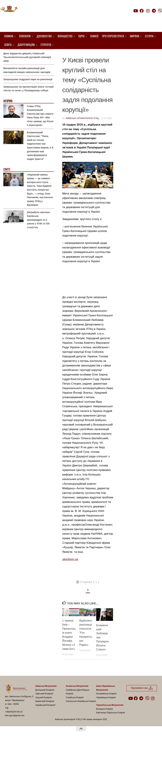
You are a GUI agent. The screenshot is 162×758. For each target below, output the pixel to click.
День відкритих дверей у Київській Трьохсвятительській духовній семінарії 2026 (27, 74)
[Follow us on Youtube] (135, 11)
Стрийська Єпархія (75, 714)
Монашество (65, 36)
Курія (81, 36)
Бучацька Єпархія (104, 726)
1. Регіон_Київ (100, 58)
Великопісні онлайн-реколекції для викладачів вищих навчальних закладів (26, 87)
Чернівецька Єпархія (106, 714)
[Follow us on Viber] (160, 11)
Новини (8, 36)
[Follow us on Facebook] (142, 11)
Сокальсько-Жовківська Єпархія (81, 718)
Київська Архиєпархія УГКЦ (82, 135)
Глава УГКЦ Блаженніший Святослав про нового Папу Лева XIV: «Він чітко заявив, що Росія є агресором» (40, 133)
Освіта (8, 45)
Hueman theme (45, 751)
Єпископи (25, 36)
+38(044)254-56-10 (13, 729)
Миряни (134, 36)
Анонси (7, 54)
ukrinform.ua (70, 576)
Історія (149, 36)
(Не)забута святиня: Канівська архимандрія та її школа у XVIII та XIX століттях (38, 237)
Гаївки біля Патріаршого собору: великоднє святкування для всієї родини (27, 61)
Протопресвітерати (113, 36)
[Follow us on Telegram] (154, 11)
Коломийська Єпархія (106, 711)
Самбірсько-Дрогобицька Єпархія (77, 709)
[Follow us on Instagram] (148, 11)
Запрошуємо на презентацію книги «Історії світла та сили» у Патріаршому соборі (28, 106)
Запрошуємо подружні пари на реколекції (27, 96)
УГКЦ (82, 62)
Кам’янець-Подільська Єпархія (110, 730)
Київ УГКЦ (70, 62)
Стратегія (46, 45)
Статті (6, 187)
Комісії (94, 36)
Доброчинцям (26, 45)
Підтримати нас (139, 17)
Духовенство (44, 36)
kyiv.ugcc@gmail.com (14, 732)
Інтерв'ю (7, 118)
